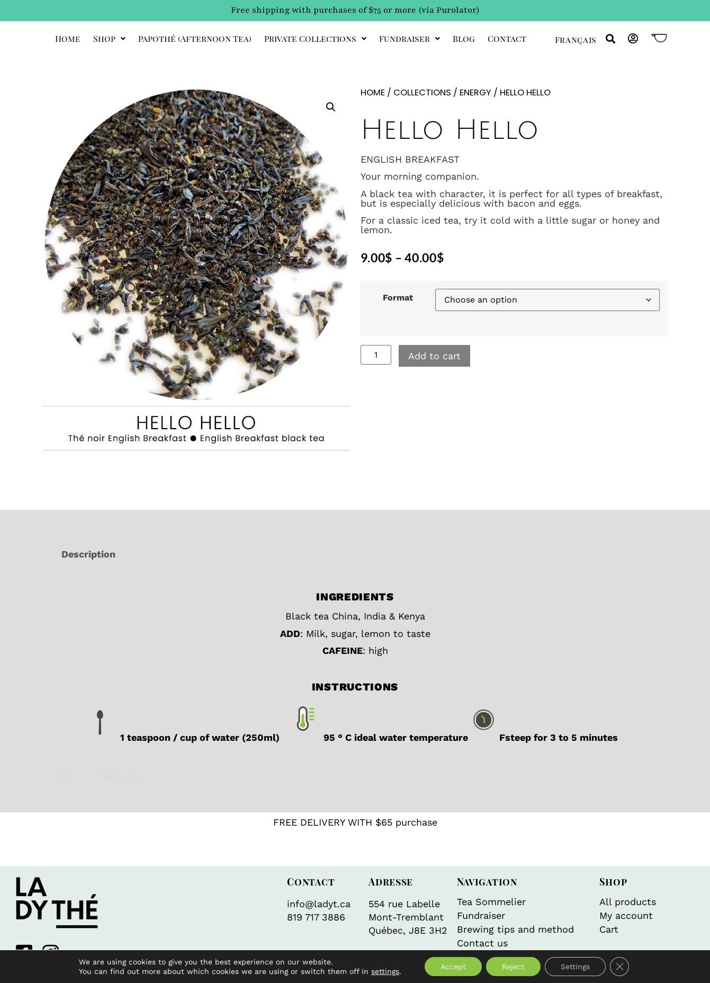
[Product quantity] (376, 355)
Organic (277, 775)
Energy (475, 92)
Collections (422, 92)
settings (385, 971)
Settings (575, 966)
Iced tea (236, 775)
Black (163, 775)
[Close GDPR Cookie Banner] (619, 966)
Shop (109, 38)
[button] (610, 39)
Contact (507, 38)
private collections (315, 38)
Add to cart (434, 355)
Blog (464, 38)
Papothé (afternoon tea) (194, 38)
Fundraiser (409, 38)
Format (398, 298)
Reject (513, 966)
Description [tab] (88, 554)
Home (67, 38)
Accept (453, 966)
